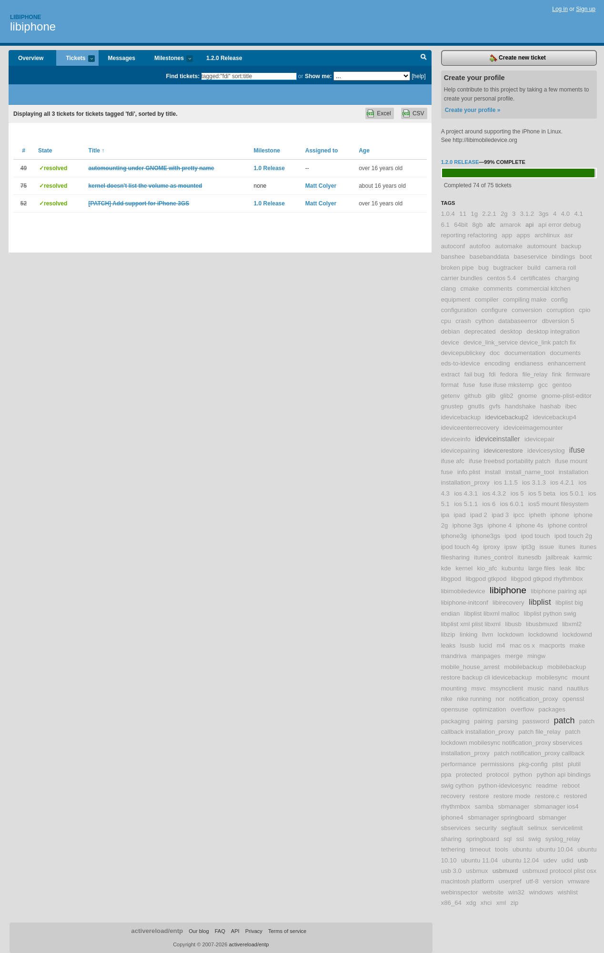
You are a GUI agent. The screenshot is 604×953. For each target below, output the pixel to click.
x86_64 (451, 902)
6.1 (445, 224)
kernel (464, 568)
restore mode (512, 796)
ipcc (518, 514)
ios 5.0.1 (572, 493)
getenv (450, 395)
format (450, 384)
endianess (528, 363)
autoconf (453, 246)
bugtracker (508, 267)
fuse (469, 384)
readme (546, 785)
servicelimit (567, 827)
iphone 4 (500, 525)
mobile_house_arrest (470, 666)
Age (364, 150)
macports (552, 645)
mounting (454, 688)
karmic (583, 557)
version (553, 881)
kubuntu (513, 568)
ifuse (577, 450)
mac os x (522, 645)
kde (446, 568)
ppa (446, 774)
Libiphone (25, 17)
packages (551, 709)
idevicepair (539, 439)
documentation (525, 352)
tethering (453, 849)
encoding (497, 363)
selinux (537, 827)
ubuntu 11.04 (479, 860)
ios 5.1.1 (466, 503)
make (577, 645)
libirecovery (508, 602)
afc (491, 224)
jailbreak (557, 557)
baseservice (530, 256)
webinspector (459, 892)
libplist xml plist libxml (471, 624)
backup (571, 246)
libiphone (33, 26)
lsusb (467, 645)
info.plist (468, 472)
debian (450, 331)
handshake (520, 406)
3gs (543, 213)
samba (484, 806)
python (523, 774)
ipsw (510, 546)
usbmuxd (505, 870)
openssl (573, 698)
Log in (560, 9)
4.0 (565, 213)
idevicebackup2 (507, 417)
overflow (522, 709)
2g (504, 213)
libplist (540, 602)
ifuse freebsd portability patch (510, 461)
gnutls (476, 406)
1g (474, 213)
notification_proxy (533, 698)
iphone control (567, 525)
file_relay (534, 374)
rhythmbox (456, 806)
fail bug (474, 374)
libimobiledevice (463, 591)
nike (447, 698)
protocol (497, 774)
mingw (536, 655)
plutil (574, 764)
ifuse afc (452, 461)
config (559, 299)
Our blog (199, 931)
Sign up (585, 9)
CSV (418, 113)
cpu (446, 320)
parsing (507, 721)
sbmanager (513, 806)
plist (557, 764)
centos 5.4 (501, 278)
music (536, 688)
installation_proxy (465, 482)
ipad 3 (500, 514)
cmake (470, 288)
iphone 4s (529, 525)
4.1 (578, 213)
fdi (492, 374)
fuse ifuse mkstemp (507, 384)
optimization (489, 709)
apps (523, 235)
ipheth (537, 514)
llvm (487, 634)
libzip (448, 634)
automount (541, 246)
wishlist (567, 892)
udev (550, 860)
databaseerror (517, 320)
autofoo (480, 246)
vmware (579, 881)
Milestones (169, 59)
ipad (460, 514)
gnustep (452, 406)
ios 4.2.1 (562, 482)
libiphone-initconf (464, 602)
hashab (550, 406)
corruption (560, 310)
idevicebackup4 (554, 417)
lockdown (511, 634)
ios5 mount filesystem (558, 503)
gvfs (494, 406)
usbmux (477, 870)
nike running (474, 698)
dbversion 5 (558, 320)
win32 (516, 892)
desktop (511, 331)
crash (463, 320)
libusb (513, 624)
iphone (560, 514)
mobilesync (552, 677)
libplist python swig (550, 613)
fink (557, 374)
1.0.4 (448, 213)
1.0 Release (269, 168)
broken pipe (457, 267)
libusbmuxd (542, 624)
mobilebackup (523, 666)
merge (514, 655)
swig (534, 838)
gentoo (561, 384)
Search (424, 58)
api (529, 224)
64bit (461, 224)
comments (498, 288)
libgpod (451, 578)
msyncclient (506, 688)
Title (97, 150)
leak (565, 568)
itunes (567, 546)
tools (501, 849)
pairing (483, 721)
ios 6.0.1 (512, 503)
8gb (477, 224)
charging (567, 278)
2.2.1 (489, 213)
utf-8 (532, 881)
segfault (512, 827)
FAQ (220, 931)
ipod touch (535, 535)
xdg (471, 902)
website (493, 892)
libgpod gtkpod (486, 578)
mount (581, 677)
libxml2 (572, 624)
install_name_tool (529, 472)
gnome (527, 395)
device (450, 342)
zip (515, 902)
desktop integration (552, 331)
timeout (480, 849)
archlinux (547, 235)
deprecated (480, 331)
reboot (570, 785)
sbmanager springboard (501, 817)
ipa (445, 514)
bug (483, 267)
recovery (453, 796)
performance (458, 764)
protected (469, 774)
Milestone (267, 150)
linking (468, 634)
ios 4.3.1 (466, 493)
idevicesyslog (545, 450)
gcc (543, 384)
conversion (527, 310)
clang (448, 288)
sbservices (456, 827)
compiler (487, 299)
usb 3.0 (451, 870)
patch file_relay (539, 731)
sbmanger (553, 817)
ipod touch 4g (460, 546)
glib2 (506, 395)
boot (586, 256)
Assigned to (321, 150)
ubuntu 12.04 (520, 860)
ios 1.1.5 (506, 482)
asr (568, 235)
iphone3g (454, 535)
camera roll (560, 267)
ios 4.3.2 (494, 493)
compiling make (525, 299)
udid (568, 860)
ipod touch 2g (573, 535)
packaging (455, 721)
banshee (453, 256)
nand (555, 688)
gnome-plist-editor (567, 395)
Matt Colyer (320, 185)
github (473, 395)
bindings (563, 256)
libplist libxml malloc (492, 613)
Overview (30, 58)
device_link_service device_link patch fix (519, 342)
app (507, 235)
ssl (519, 838)
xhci (486, 902)
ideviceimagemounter (533, 427)
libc (580, 568)
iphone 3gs (468, 525)
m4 (500, 645)
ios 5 (517, 493)
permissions (497, 764)
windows (541, 892)
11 (462, 213)
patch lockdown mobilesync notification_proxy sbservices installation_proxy (512, 742)
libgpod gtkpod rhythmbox (547, 578)
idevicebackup (461, 417)
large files (541, 568)
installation (573, 472)
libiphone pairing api (558, 591)
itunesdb (530, 557)
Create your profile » (473, 110)
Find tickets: (183, 76)
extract (450, 374)
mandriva (454, 655)
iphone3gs (485, 535)
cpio (584, 310)
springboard (482, 838)
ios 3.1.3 (534, 482)
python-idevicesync (505, 785)
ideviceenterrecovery (470, 427)
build (534, 267)
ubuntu (522, 849)
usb (583, 860)
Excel (384, 113)
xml (501, 902)
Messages (121, 58)
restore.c (547, 796)
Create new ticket (518, 58)
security (485, 827)
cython (484, 320)
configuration (459, 310)
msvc (478, 688)
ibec (570, 406)
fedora (509, 374)
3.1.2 (527, 213)
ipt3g (528, 546)
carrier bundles (462, 278)
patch (564, 720)
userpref (509, 881)
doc (495, 352)
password (536, 721)
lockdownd (543, 634)
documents (565, 352)
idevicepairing (460, 450)
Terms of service (287, 931)
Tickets (75, 59)
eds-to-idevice (460, 363)
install (493, 472)
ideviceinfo (456, 439)
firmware (578, 374)
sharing (451, 838)
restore (479, 796)
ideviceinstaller (497, 439)
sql (507, 838)
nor (499, 698)
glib (491, 395)
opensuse (454, 709)
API (235, 931)
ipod (510, 535)
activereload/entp (157, 930)
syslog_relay (562, 838)
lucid (485, 645)
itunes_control (493, 557)
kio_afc (487, 568)
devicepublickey (463, 352)
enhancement (566, 363)
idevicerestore (503, 450)
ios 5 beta (541, 493)
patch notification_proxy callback (539, 753)
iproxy (491, 546)
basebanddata (490, 256)
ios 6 (489, 503)
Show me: (318, 76)
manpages (486, 655)
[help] (418, 76)
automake (509, 246)
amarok (510, 224)
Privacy (253, 931)
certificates (535, 278)
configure (494, 310)
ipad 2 (478, 514)
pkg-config (533, 764)
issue (546, 546)
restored (575, 796)
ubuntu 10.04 (554, 849)
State (45, 150)
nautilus (577, 688)
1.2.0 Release (224, 58)
